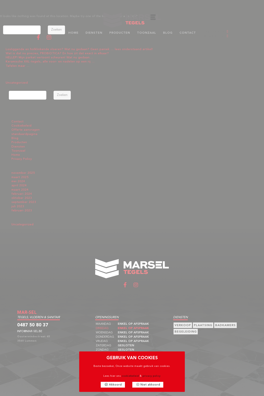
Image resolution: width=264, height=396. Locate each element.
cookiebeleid (130, 376)
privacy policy (152, 376)
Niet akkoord (150, 384)
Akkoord (115, 384)
